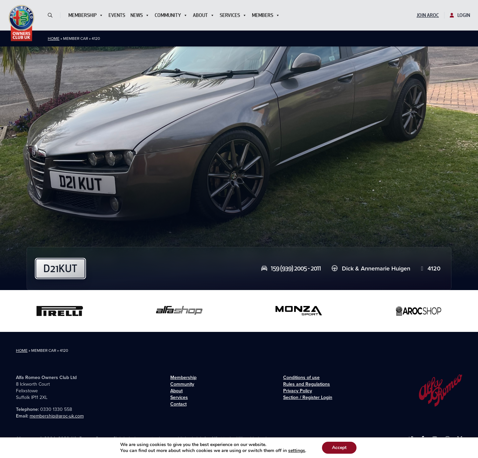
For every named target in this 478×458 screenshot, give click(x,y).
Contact (178, 404)
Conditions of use (301, 377)
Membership (85, 15)
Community (171, 15)
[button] (52, 15)
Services (233, 15)
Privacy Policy (297, 390)
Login (460, 15)
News (139, 15)
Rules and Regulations (306, 384)
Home (53, 38)
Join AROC (428, 15)
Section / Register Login (307, 397)
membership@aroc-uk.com (57, 416)
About (203, 15)
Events (117, 15)
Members (266, 15)
